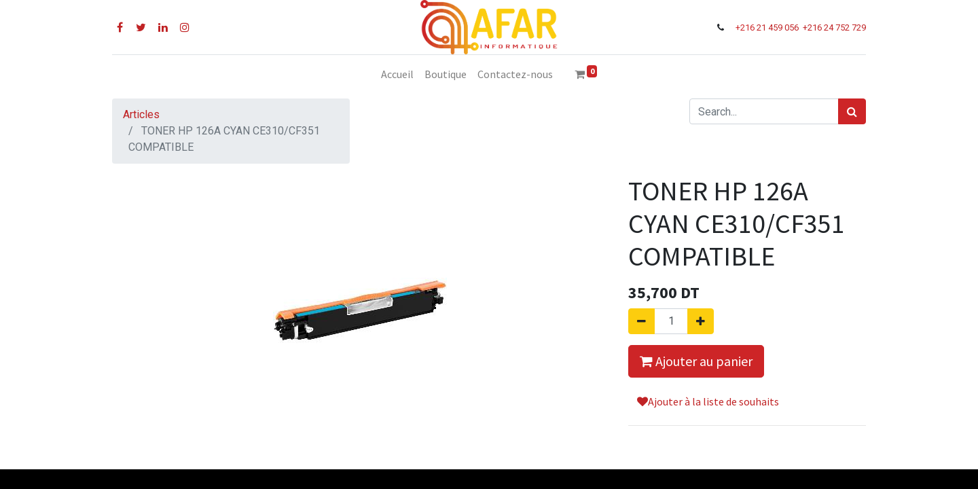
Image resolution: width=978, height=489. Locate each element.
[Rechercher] (852, 111)
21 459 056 (779, 27)
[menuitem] (397, 74)
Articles (141, 114)
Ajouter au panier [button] (696, 360)
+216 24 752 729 (834, 27)
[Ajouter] (700, 321)
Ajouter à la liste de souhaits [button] (708, 401)
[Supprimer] (641, 321)
